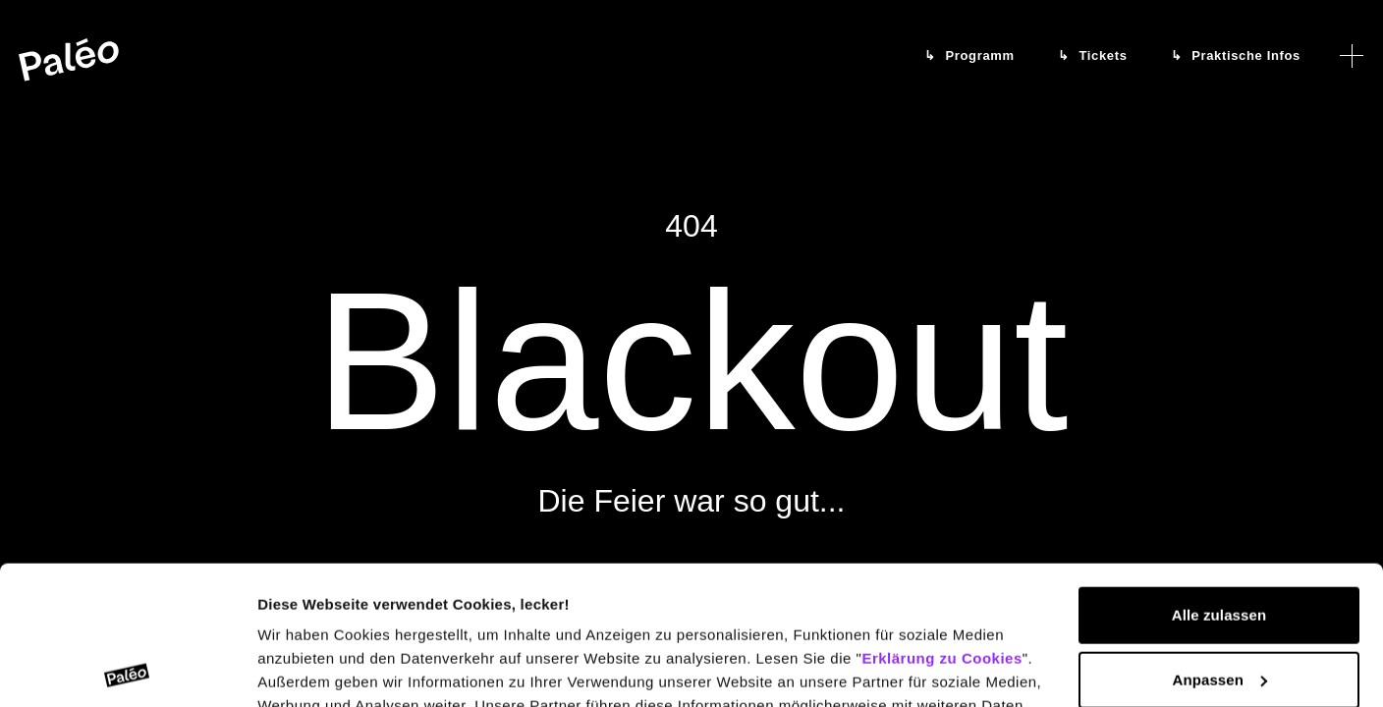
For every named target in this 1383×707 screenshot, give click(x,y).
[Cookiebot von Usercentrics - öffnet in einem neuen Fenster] (127, 668)
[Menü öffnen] (1351, 56)
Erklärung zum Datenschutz (519, 614)
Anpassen (1220, 540)
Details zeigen (307, 668)
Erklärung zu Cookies (941, 520)
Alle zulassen (1219, 476)
